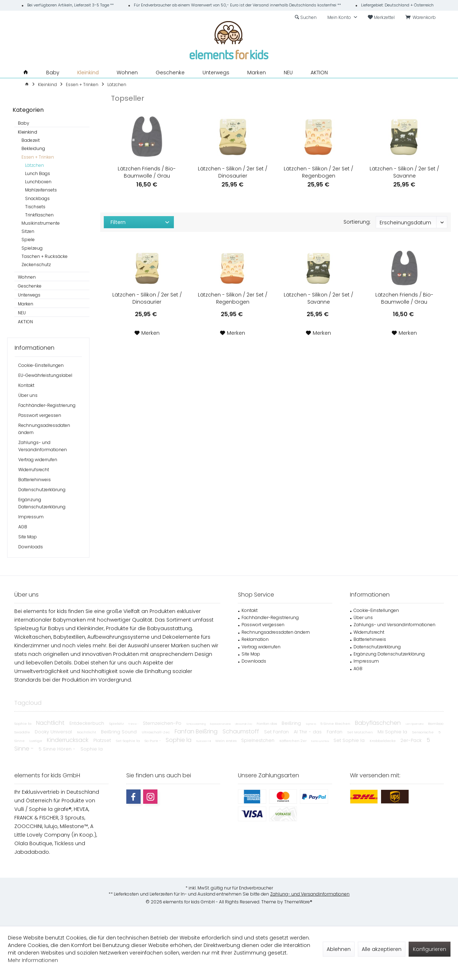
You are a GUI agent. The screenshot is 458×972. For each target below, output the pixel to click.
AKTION (25, 322)
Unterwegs (29, 295)
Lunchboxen (38, 182)
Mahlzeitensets (41, 190)
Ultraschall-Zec (244, 724)
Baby (23, 123)
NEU (22, 313)
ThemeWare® (298, 902)
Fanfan (335, 732)
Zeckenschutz (36, 264)
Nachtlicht (51, 723)
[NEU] (288, 72)
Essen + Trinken (37, 157)
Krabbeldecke (383, 740)
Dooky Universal (54, 732)
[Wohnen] (127, 72)
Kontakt (26, 385)
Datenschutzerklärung (41, 490)
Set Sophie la (128, 740)
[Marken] (256, 72)
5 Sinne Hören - (58, 749)
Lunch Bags (37, 173)
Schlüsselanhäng (196, 724)
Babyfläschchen (378, 723)
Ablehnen (339, 949)
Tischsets (35, 207)
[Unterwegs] (216, 72)
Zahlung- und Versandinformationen (310, 894)
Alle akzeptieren (381, 949)
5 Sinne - (133, 724)
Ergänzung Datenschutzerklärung (41, 503)
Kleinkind (27, 132)
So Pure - (153, 740)
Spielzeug (32, 248)
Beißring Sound (119, 732)
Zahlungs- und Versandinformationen (42, 446)
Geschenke (30, 286)
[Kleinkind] (88, 72)
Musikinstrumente (40, 223)
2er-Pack (411, 740)
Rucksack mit (204, 741)
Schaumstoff (241, 731)
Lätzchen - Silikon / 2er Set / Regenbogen (318, 172)
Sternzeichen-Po (163, 723)
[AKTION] (319, 72)
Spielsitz (117, 723)
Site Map (27, 537)
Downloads (30, 547)
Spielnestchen (258, 740)
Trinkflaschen (39, 215)
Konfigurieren (429, 949)
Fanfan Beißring (197, 731)
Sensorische (423, 732)
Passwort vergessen (39, 415)
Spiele (28, 239)
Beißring (292, 723)
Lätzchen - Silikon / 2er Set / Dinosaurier (232, 172)
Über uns (28, 395)
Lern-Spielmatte (415, 724)
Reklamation (255, 639)
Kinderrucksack (68, 740)
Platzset (102, 740)
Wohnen (27, 277)
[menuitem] (422, 17)
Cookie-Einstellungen (41, 365)
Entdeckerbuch (87, 723)
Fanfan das (267, 723)
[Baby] (52, 72)
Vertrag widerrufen (37, 460)
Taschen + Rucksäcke (44, 256)
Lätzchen (34, 165)
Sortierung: (357, 221)
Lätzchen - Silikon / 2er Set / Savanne (404, 172)
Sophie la (23, 723)
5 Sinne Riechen (335, 723)
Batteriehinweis (34, 480)
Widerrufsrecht (33, 470)
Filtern (118, 222)
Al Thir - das (308, 732)
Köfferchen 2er (293, 740)
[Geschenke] (170, 72)
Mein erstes (226, 740)
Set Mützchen (360, 732)
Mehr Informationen (33, 960)
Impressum (31, 517)
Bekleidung (33, 148)
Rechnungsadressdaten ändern (44, 428)
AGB (22, 527)
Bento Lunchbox (320, 741)
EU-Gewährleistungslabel (45, 375)
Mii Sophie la (393, 732)
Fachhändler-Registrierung (46, 405)
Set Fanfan (277, 732)
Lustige (36, 740)
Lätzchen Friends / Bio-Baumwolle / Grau (147, 172)
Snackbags (37, 198)
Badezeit (30, 140)
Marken (25, 304)
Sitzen (27, 231)
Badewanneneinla (221, 724)
